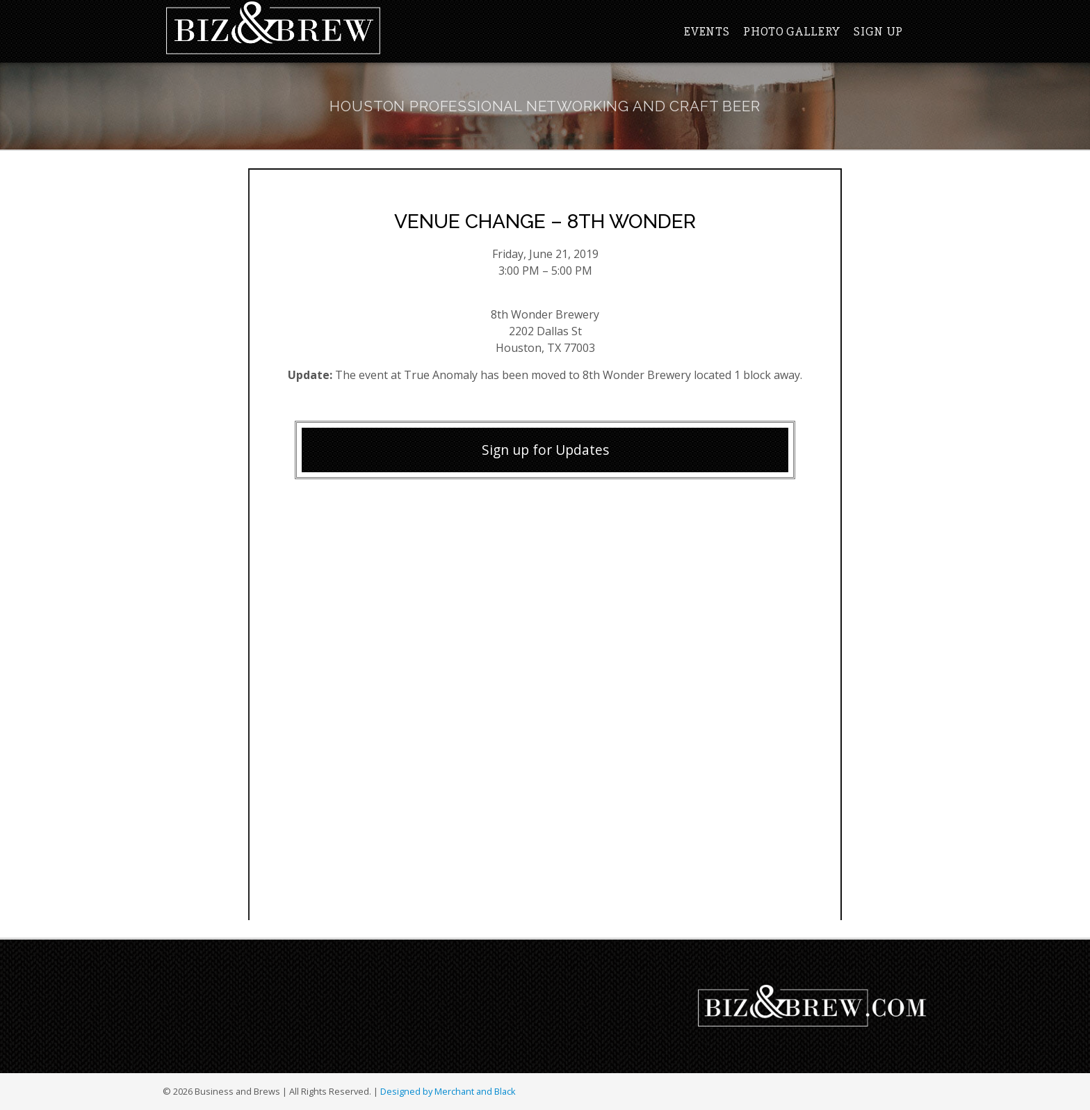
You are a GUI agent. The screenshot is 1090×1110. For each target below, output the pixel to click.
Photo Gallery (791, 31)
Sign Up (878, 31)
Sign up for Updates (545, 449)
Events (706, 31)
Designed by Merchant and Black (448, 1091)
